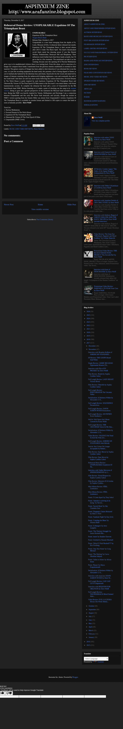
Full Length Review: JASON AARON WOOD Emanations (99, 410)
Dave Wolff (98, 117)
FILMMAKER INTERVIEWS (94, 44)
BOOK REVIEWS (90, 69)
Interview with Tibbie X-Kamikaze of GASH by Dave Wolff (106, 187)
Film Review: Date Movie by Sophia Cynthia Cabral (98, 458)
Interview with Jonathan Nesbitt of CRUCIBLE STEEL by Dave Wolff (106, 201)
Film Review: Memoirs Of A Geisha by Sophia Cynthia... (100, 482)
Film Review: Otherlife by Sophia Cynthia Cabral (100, 386)
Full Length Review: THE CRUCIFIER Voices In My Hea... (100, 426)
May (90, 623)
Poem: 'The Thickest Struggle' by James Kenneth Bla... (99, 532)
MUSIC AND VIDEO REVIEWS (21, 129)
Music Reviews (39, 129)
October (92, 606)
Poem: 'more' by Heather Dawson (99, 537)
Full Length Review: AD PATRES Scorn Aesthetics (100, 415)
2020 (89, 332)
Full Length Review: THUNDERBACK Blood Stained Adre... (100, 594)
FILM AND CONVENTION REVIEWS (98, 73)
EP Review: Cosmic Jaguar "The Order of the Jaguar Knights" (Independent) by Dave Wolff (105, 171)
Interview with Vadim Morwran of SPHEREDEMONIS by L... (100, 471)
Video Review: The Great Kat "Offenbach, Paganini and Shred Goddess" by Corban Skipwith (105, 236)
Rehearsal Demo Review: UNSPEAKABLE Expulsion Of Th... (100, 465)
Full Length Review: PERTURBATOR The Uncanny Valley (100, 392)
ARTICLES (88, 89)
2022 (89, 325)
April (91, 627)
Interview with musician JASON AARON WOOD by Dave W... (99, 577)
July (90, 616)
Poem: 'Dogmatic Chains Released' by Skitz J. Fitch (100, 513)
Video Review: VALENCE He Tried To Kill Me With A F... (100, 437)
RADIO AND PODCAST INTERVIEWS (98, 61)
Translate (98, 662)
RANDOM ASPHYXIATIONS (94, 101)
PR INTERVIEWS (90, 57)
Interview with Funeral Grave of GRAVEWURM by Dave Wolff (105, 153)
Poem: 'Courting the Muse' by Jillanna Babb (98, 521)
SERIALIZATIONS (91, 105)
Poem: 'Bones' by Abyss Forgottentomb (96, 566)
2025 (89, 315)
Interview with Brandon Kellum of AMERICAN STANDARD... (100, 353)
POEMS (87, 97)
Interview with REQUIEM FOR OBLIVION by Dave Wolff (99, 588)
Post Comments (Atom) (45, 219)
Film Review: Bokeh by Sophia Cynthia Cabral (99, 375)
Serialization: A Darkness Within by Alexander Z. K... (100, 399)
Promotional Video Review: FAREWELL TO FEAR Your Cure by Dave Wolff (106, 288)
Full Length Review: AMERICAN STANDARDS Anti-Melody (100, 442)
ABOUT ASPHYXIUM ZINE (94, 24)
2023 (89, 322)
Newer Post (9, 204)
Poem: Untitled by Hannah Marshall (100, 540)
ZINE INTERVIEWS (91, 65)
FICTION (87, 93)
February (92, 634)
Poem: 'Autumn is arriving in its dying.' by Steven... (99, 502)
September (92, 609)
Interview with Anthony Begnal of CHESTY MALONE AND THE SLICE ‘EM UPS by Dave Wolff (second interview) (106, 218)
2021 (89, 329)
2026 (89, 311)
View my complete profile (101, 121)
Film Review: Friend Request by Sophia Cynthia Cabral (99, 477)
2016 (89, 642)
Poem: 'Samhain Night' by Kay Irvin (100, 517)
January (91, 637)
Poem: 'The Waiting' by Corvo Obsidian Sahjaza (98, 555)
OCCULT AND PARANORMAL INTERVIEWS (101, 52)
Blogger (75, 677)
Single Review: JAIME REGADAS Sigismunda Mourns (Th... (100, 364)
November (92, 349)
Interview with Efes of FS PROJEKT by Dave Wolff (98, 370)
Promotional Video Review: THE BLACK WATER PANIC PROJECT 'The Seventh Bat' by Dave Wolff (105, 254)
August (91, 613)
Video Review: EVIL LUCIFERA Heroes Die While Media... (100, 601)
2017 (89, 343)
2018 (89, 339)
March (91, 630)
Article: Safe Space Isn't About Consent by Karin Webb (98, 420)
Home (40, 204)
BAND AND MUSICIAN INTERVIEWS (98, 36)
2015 (89, 645)
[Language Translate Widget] (96, 659)
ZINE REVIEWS (90, 85)
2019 (89, 336)
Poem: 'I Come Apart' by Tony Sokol (101, 497)
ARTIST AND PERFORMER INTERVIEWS (99, 28)
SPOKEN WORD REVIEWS (94, 81)
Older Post (71, 204)
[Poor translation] (9, 693)
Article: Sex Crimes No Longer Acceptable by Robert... (99, 448)
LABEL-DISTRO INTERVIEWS (95, 48)
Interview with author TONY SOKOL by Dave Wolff (104, 139)
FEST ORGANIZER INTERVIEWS (96, 40)
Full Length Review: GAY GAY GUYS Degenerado (99, 582)
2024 (89, 318)
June (90, 620)
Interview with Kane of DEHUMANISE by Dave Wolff (105, 271)
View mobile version (40, 209)
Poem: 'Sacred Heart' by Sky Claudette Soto (98, 507)
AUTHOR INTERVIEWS (93, 32)
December (92, 346)
